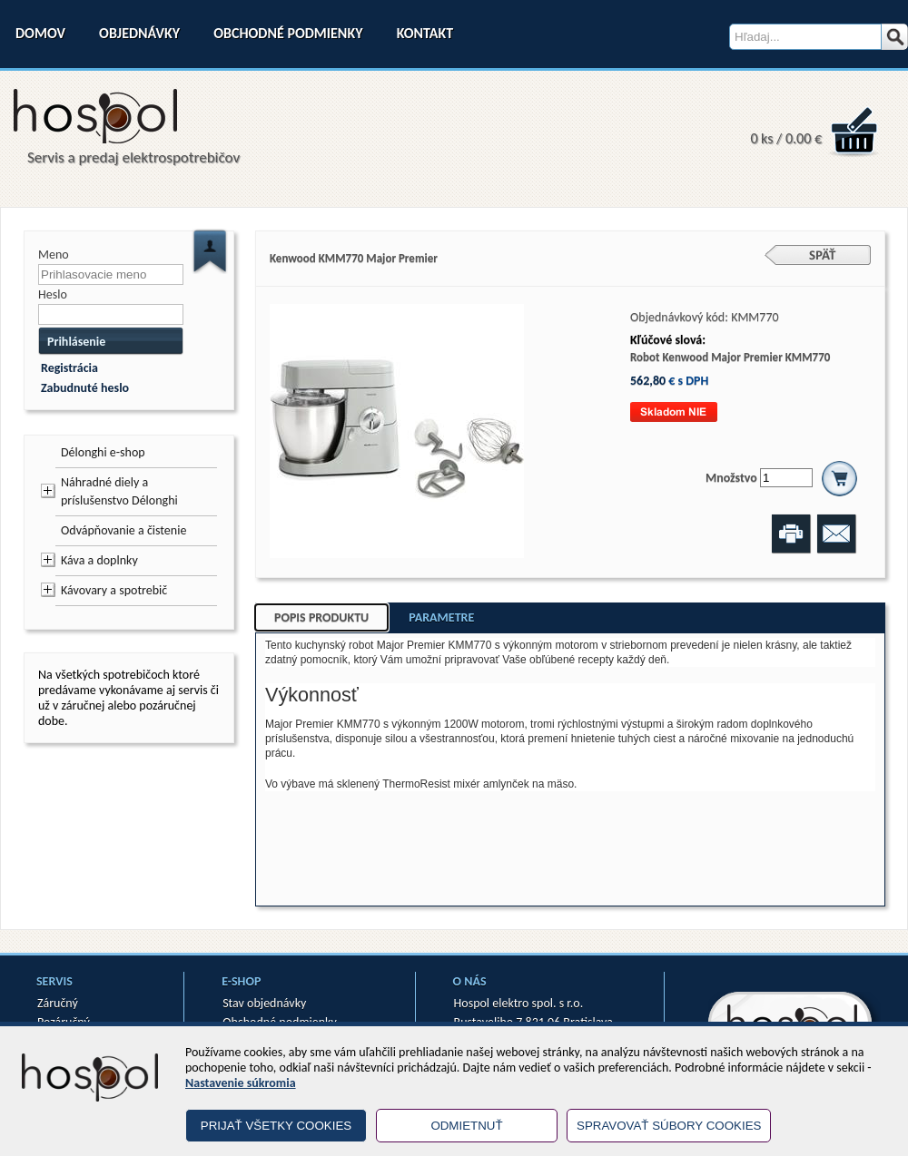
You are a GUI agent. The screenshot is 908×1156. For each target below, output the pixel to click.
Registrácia (69, 368)
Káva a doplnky (99, 560)
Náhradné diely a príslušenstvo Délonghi (119, 491)
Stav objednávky (264, 1003)
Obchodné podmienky (287, 33)
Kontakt (425, 33)
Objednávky (139, 33)
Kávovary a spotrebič (114, 590)
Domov (40, 33)
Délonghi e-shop (103, 452)
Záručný (57, 1003)
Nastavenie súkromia (240, 1083)
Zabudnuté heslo (85, 388)
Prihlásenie (76, 341)
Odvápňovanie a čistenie (123, 530)
